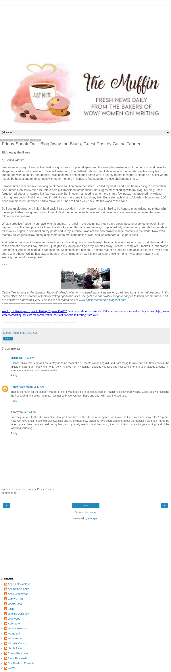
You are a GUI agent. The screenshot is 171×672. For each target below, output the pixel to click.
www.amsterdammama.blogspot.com (102, 299)
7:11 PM (29, 357)
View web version (85, 512)
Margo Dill (17, 357)
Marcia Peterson (17, 628)
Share (8, 338)
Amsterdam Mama (22, 386)
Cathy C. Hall (15, 598)
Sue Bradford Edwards (21, 663)
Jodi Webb (14, 618)
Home (85, 505)
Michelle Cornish (17, 643)
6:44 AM (31, 412)
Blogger (92, 518)
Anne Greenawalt (18, 593)
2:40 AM (39, 386)
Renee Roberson (18, 653)
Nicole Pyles (15, 648)
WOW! (12, 668)
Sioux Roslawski (17, 658)
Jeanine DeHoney (18, 613)
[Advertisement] (85, 30)
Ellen (11, 608)
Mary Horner (15, 638)
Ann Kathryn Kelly (18, 589)
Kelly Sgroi (14, 623)
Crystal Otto (15, 603)
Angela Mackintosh (19, 584)
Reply (14, 375)
